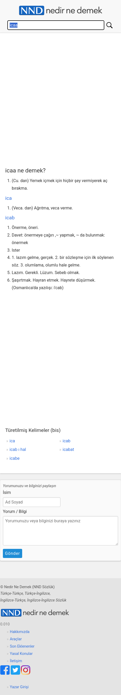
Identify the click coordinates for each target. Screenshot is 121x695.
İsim (7, 492)
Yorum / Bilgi (15, 511)
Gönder (12, 553)
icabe (15, 458)
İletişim (16, 661)
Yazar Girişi (19, 687)
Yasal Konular (21, 653)
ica (8, 198)
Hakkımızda (19, 632)
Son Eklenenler (22, 646)
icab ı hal (18, 449)
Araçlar (16, 639)
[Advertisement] (60, 98)
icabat (68, 449)
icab (10, 218)
